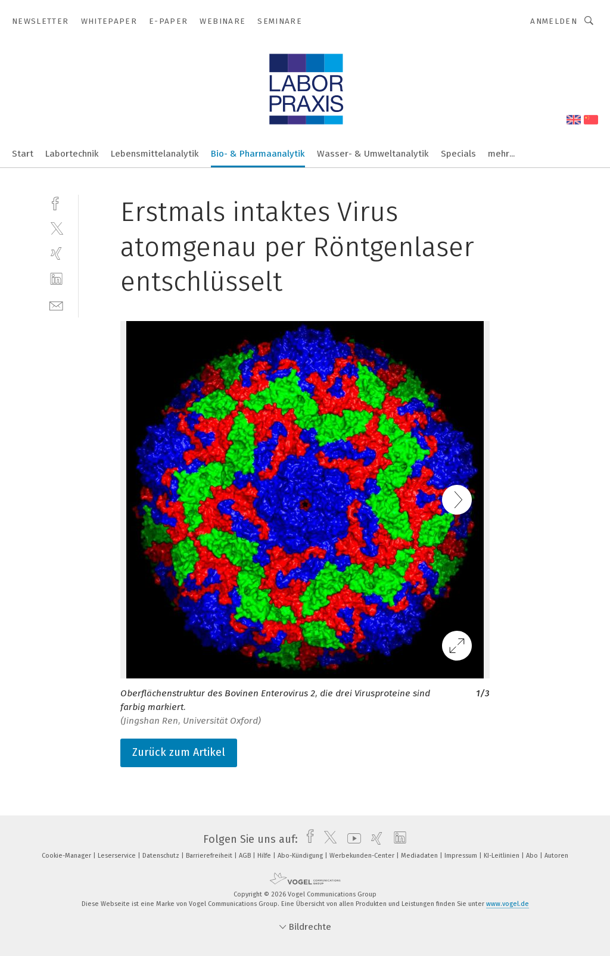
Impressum (461, 856)
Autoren (556, 856)
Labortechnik (72, 153)
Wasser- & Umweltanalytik (373, 153)
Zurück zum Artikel (178, 752)
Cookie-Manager (67, 856)
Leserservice (118, 856)
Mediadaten (420, 856)
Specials (458, 153)
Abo (533, 856)
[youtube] (351, 839)
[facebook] (56, 202)
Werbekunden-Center (362, 856)
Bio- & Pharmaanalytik (258, 153)
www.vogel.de (507, 904)
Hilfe (265, 856)
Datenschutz (161, 856)
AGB (246, 856)
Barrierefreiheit (210, 856)
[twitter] (56, 227)
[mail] (56, 304)
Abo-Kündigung (301, 856)
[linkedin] (56, 279)
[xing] (56, 253)
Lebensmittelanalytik (155, 153)
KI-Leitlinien (502, 856)
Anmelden (553, 21)
